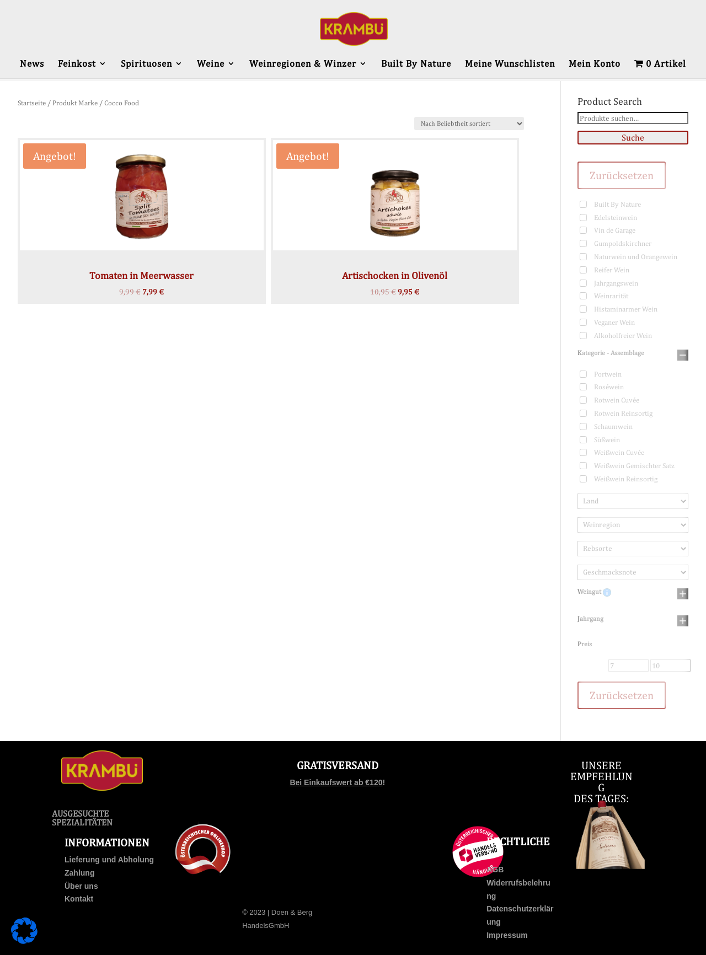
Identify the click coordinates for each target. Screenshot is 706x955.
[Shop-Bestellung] (469, 123)
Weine (210, 64)
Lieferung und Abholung (109, 859)
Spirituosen (146, 64)
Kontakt (79, 898)
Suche (633, 137)
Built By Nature (416, 64)
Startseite (32, 103)
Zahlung (79, 872)
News (32, 64)
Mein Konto (595, 64)
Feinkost (77, 64)
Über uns (81, 886)
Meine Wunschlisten (510, 64)
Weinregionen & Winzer (302, 64)
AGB (495, 869)
